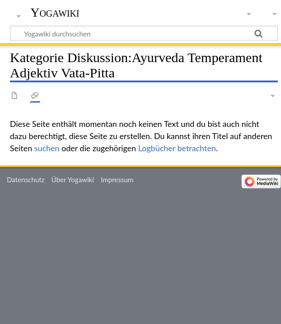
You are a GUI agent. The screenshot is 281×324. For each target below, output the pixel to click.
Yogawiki (55, 12)
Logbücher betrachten (177, 148)
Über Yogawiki (72, 180)
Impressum (117, 180)
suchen (46, 148)
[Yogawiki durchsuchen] (143, 33)
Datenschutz (26, 180)
